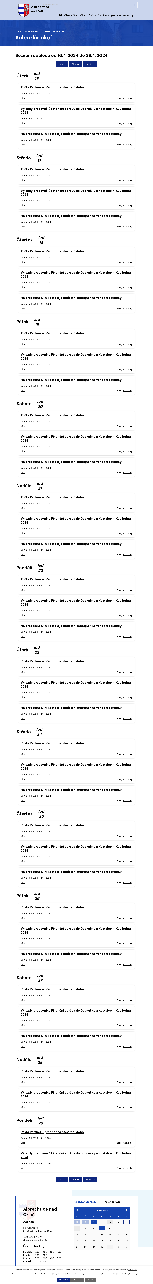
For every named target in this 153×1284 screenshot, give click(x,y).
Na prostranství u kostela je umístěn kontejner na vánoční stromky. (71, 135)
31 (85, 1229)
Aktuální (76, 64)
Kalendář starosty (87, 1204)
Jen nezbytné (77, 1279)
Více (23, 99)
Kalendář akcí (32, 31)
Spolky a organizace (109, 15)
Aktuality (127, 99)
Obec (83, 15)
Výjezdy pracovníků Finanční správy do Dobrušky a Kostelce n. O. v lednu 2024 (76, 111)
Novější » (94, 64)
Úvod (60, 17)
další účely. (132, 1269)
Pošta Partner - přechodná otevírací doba (52, 88)
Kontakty (128, 15)
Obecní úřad (71, 15)
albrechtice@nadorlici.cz (35, 1242)
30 (77, 1229)
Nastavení (92, 1279)
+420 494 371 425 (32, 1238)
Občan (92, 15)
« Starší (58, 64)
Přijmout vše (62, 1279)
